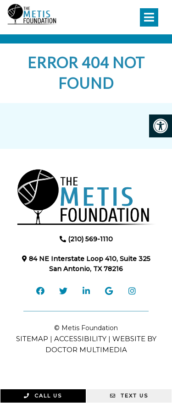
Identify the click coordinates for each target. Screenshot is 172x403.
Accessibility (80, 338)
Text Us (129, 395)
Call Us (43, 395)
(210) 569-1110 (90, 239)
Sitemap (32, 338)
